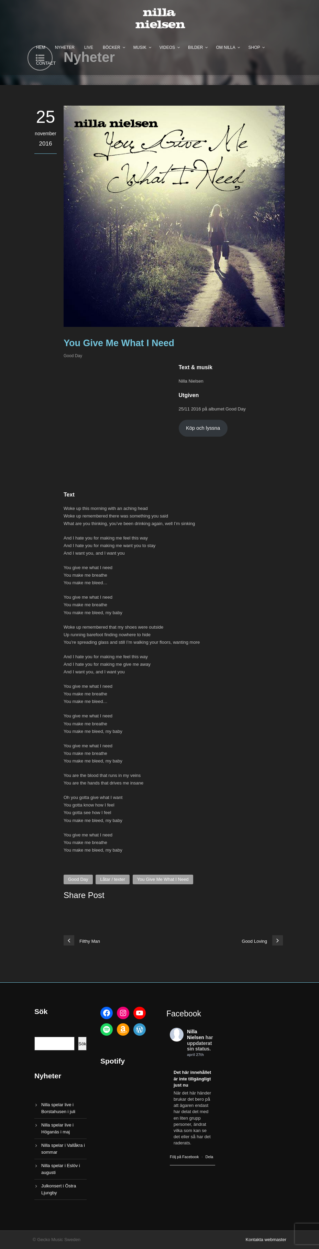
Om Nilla (225, 47)
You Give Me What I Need (163, 879)
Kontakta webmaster (265, 1239)
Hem (40, 47)
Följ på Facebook (184, 1157)
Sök (82, 1043)
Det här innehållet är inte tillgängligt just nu (192, 1078)
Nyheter (65, 47)
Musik (139, 47)
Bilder (195, 47)
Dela (209, 1157)
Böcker (111, 47)
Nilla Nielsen (195, 1034)
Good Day (73, 355)
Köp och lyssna (203, 428)
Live (88, 47)
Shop (254, 47)
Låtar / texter (112, 879)
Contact (46, 63)
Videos (167, 47)
